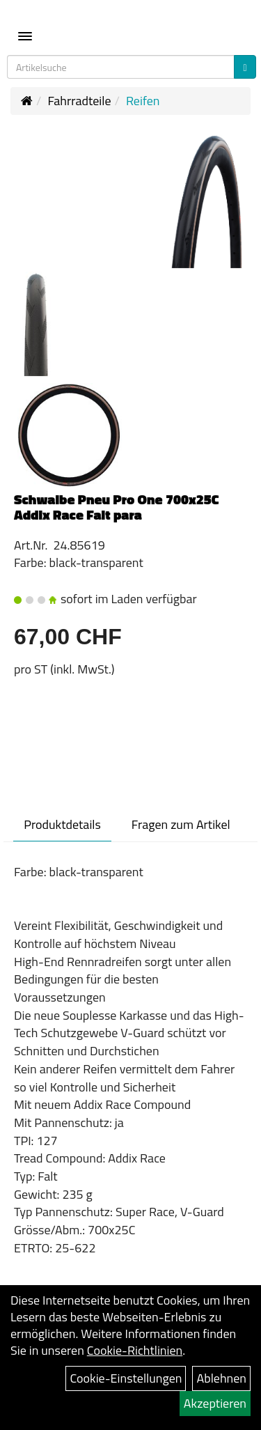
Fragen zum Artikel (181, 824)
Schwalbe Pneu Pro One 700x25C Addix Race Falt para (116, 506)
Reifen (143, 100)
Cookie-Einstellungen (126, 1378)
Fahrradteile (79, 100)
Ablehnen (221, 1378)
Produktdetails (62, 824)
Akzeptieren (215, 1403)
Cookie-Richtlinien (134, 1350)
